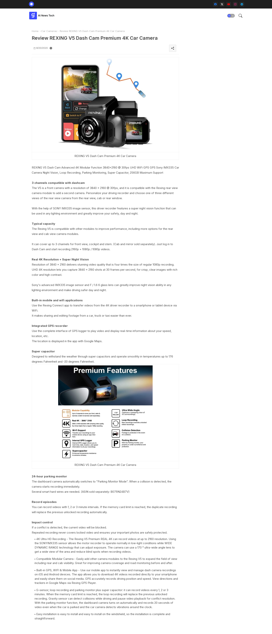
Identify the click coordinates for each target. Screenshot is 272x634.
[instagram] (235, 4)
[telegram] (242, 4)
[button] (231, 16)
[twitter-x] (222, 4)
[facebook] (215, 4)
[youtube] (228, 4)
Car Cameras (49, 31)
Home (35, 31)
